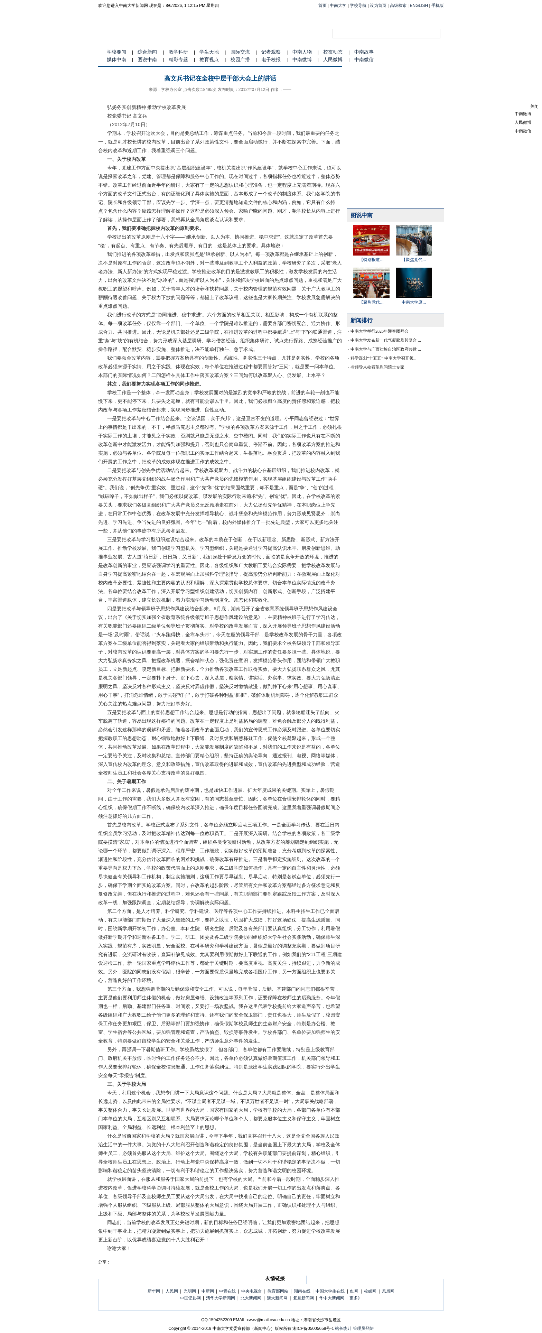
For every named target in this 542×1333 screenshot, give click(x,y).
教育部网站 (278, 1291)
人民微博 (333, 59)
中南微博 (302, 59)
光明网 (190, 1291)
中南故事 (364, 52)
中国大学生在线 (330, 1291)
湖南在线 (302, 1291)
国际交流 (240, 52)
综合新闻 (147, 52)
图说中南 (147, 59)
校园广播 (240, 59)
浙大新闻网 (277, 1298)
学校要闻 (116, 52)
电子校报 (271, 59)
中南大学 (338, 5)
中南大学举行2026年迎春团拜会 (380, 331)
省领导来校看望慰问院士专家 (377, 367)
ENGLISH (419, 5)
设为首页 (378, 5)
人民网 (172, 1291)
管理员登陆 (363, 1328)
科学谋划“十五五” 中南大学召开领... (384, 358)
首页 (322, 5)
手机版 (437, 5)
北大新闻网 (251, 1298)
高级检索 (398, 5)
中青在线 (227, 1291)
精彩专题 (178, 59)
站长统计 (343, 1328)
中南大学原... (414, 302)
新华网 (154, 1291)
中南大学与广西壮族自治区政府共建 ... (386, 349)
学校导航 (358, 5)
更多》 (355, 1298)
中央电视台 (251, 1291)
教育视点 (209, 59)
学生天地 (209, 52)
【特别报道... (371, 259)
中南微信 (364, 59)
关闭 (534, 106)
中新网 (208, 1291)
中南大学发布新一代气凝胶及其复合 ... (386, 340)
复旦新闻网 (303, 1298)
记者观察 (271, 52)
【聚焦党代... (414, 259)
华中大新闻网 (331, 1298)
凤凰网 (388, 1291)
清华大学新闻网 (220, 1298)
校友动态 (333, 52)
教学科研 (178, 52)
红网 (354, 1291)
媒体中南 (116, 59)
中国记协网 (190, 1298)
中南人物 (302, 52)
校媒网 (370, 1291)
